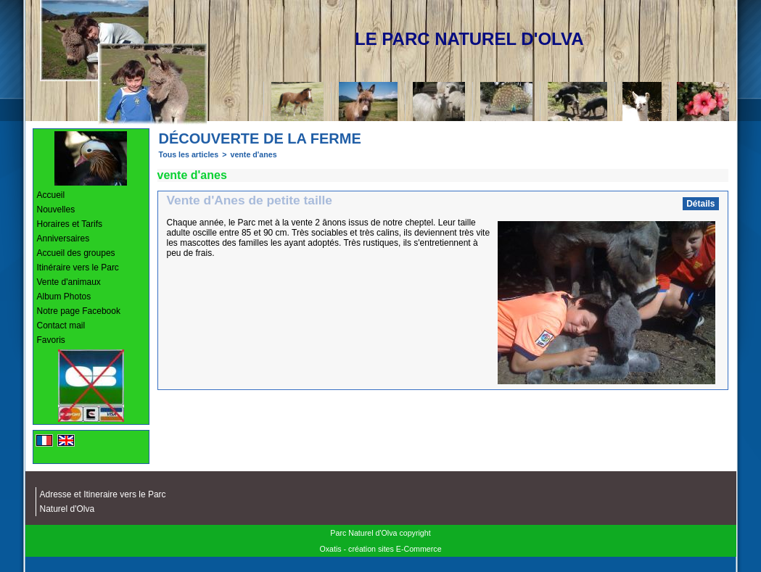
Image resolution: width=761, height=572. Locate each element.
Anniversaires (63, 238)
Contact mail (61, 325)
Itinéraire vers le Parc (78, 267)
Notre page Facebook (78, 311)
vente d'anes (253, 154)
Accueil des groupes (76, 253)
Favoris (51, 340)
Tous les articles (189, 154)
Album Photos (64, 296)
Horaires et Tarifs (69, 224)
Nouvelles (56, 209)
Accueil (51, 195)
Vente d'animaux (69, 282)
